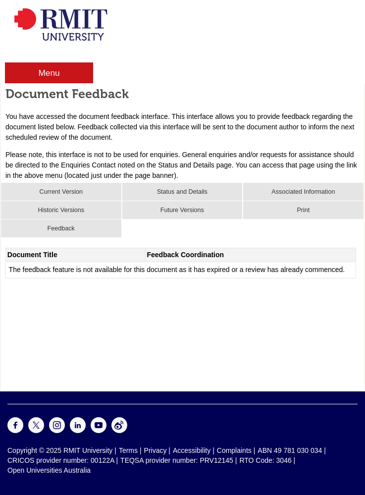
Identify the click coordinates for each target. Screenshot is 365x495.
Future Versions (182, 210)
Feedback (61, 228)
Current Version (61, 191)
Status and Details (182, 191)
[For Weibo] (119, 431)
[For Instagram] (57, 431)
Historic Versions (61, 210)
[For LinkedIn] (78, 431)
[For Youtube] (98, 431)
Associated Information (303, 191)
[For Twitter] (36, 431)
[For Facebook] (15, 431)
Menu (48, 73)
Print (303, 210)
